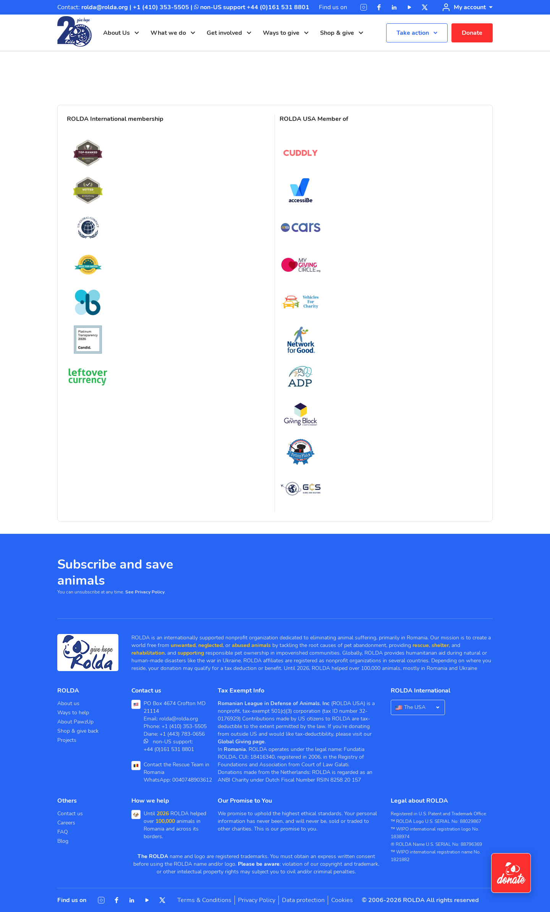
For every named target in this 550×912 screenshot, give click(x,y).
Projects (66, 740)
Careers (66, 822)
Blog (62, 841)
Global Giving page (241, 741)
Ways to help (73, 712)
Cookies (342, 900)
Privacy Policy (256, 900)
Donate (472, 33)
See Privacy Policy (145, 592)
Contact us (70, 813)
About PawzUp (75, 721)
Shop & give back (78, 731)
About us (68, 703)
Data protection (303, 900)
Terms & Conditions (204, 900)
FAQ (62, 832)
